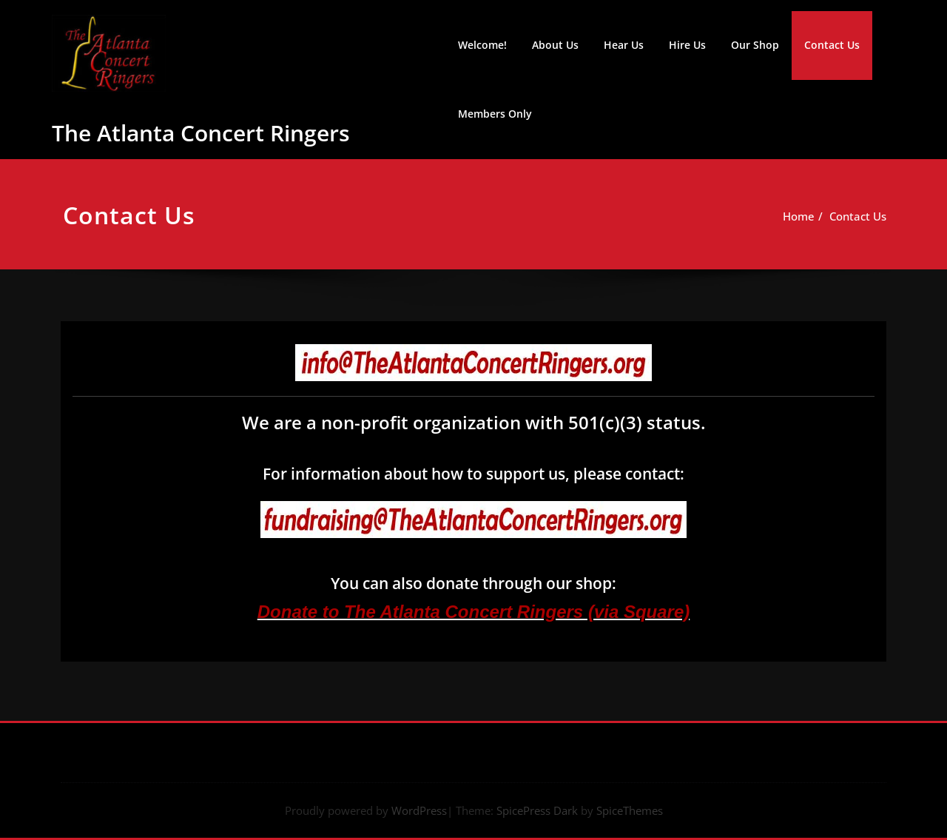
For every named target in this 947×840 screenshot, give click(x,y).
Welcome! (482, 45)
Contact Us (832, 45)
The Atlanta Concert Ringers (201, 133)
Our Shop (755, 45)
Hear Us (624, 45)
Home (806, 216)
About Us (555, 45)
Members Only (495, 114)
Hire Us (687, 45)
